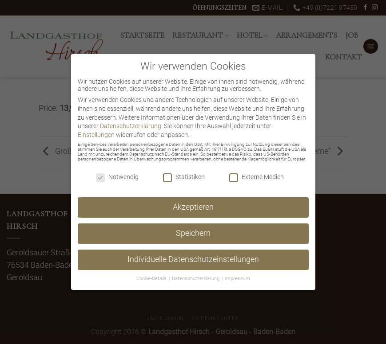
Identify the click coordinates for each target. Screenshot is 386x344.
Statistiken (184, 176)
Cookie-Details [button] (152, 278)
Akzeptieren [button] (193, 207)
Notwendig (117, 176)
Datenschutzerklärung (130, 125)
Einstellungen (96, 134)
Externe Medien (256, 176)
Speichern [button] (193, 233)
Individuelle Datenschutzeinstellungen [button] (193, 259)
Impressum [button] (237, 278)
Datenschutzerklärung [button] (196, 278)
